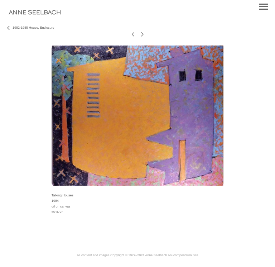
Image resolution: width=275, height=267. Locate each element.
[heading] (35, 13)
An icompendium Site (183, 255)
